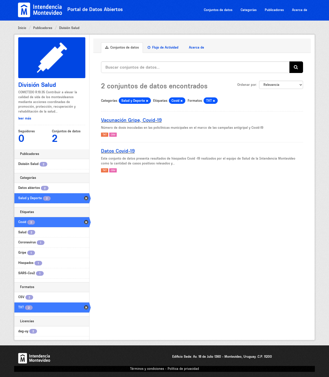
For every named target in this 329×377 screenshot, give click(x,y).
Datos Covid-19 (118, 151)
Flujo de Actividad (163, 47)
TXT (105, 134)
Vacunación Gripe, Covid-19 (131, 120)
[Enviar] (296, 67)
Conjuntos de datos (218, 10)
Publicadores (274, 10)
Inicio (22, 28)
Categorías (249, 10)
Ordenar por (246, 84)
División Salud (69, 28)
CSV (113, 134)
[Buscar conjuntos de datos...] (195, 67)
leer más (24, 118)
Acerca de (299, 10)
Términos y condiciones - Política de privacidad (164, 369)
